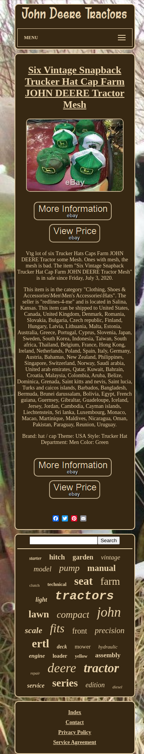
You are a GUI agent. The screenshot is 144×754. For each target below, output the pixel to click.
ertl (40, 643)
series (65, 683)
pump (69, 568)
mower (82, 646)
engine (37, 656)
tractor (101, 668)
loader (60, 656)
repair (35, 673)
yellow (81, 656)
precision (109, 630)
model (42, 569)
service (36, 685)
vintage (110, 557)
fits (57, 628)
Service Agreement (74, 742)
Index (74, 712)
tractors (84, 596)
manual (101, 568)
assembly (108, 655)
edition (95, 685)
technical (56, 584)
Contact (75, 722)
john (109, 612)
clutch (34, 585)
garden (83, 557)
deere (62, 668)
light (41, 599)
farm (110, 581)
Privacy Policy (74, 732)
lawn (38, 614)
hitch (57, 557)
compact (73, 614)
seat (83, 581)
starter (35, 558)
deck (62, 647)
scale (33, 630)
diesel (117, 687)
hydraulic (108, 647)
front (79, 631)
